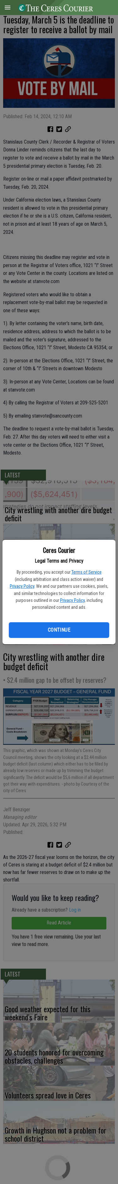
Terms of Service (86, 572)
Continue (59, 630)
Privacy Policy (22, 586)
